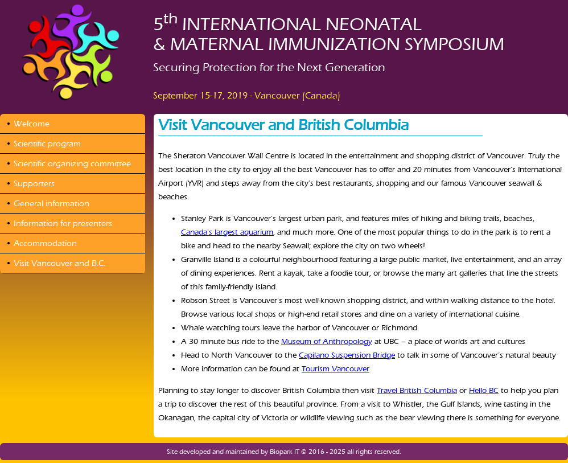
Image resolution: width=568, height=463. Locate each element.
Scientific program (47, 143)
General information (51, 203)
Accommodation (45, 243)
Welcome (32, 123)
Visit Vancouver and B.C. (59, 263)
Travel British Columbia (417, 390)
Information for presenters (63, 223)
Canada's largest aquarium (227, 232)
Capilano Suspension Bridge (347, 355)
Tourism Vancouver (335, 369)
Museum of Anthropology (326, 341)
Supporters (34, 183)
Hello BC (484, 390)
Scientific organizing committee (72, 163)
